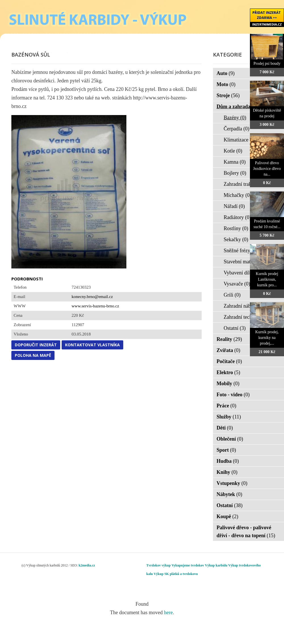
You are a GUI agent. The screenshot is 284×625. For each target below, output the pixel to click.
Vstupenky (232, 483)
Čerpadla (236, 129)
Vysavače (237, 284)
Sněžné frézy (241, 250)
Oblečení (230, 439)
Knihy (227, 472)
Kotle (233, 151)
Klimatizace (240, 140)
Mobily (228, 383)
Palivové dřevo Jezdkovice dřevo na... (267, 168)
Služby (229, 417)
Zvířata (229, 350)
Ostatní (235, 328)
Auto (226, 73)
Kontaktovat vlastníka (92, 344)
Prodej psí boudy (267, 63)
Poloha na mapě (33, 355)
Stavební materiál (245, 261)
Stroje (228, 95)
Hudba (228, 461)
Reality (229, 339)
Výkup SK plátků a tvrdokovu (176, 574)
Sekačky (236, 239)
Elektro (228, 372)
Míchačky (237, 195)
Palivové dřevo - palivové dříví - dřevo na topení (246, 531)
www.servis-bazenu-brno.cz (95, 306)
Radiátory (237, 217)
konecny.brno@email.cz (92, 296)
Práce (226, 406)
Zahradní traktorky (247, 184)
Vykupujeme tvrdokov (188, 565)
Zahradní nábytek (245, 306)
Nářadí (234, 206)
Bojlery (235, 173)
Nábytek (230, 494)
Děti (225, 428)
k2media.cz (87, 565)
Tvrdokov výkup (158, 565)
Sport (226, 450)
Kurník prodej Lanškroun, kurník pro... (267, 279)
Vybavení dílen (243, 273)
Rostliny (236, 228)
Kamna (235, 162)
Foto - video (233, 394)
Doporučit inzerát (36, 344)
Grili (232, 295)
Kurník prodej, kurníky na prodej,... (267, 337)
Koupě (228, 516)
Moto (226, 84)
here (168, 612)
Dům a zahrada (237, 106)
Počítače (229, 361)
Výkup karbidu (216, 565)
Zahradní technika (246, 317)
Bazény (235, 117)
